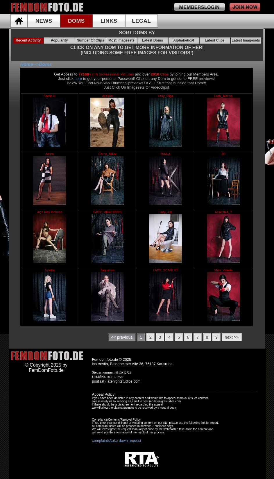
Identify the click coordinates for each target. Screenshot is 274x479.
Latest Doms (152, 40)
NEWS (43, 21)
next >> (232, 337)
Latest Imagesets (246, 40)
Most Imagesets (121, 40)
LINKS (109, 21)
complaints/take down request (116, 440)
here (78, 78)
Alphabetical (183, 40)
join (245, 7)
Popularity (59, 40)
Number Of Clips (90, 40)
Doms (45, 64)
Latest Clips (215, 40)
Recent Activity (28, 40)
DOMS (76, 21)
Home (26, 64)
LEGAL (141, 21)
